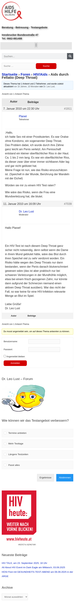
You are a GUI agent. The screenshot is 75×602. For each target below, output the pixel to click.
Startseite (9, 74)
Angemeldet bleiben (15, 356)
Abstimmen (65, 477)
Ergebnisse (45, 477)
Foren (25, 74)
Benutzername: (11, 341)
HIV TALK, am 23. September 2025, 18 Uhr (24, 563)
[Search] (70, 56)
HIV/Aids (40, 74)
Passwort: (8, 349)
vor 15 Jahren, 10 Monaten (26, 86)
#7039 (68, 203)
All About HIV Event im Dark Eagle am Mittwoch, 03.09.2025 (33, 567)
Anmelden (15, 363)
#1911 (68, 108)
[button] (36, 45)
